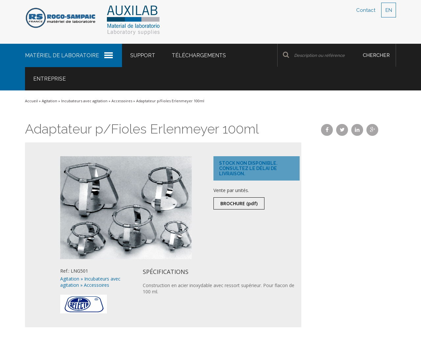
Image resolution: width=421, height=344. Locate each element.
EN (388, 10)
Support (142, 55)
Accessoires (121, 100)
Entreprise (49, 79)
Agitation (49, 100)
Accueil (31, 100)
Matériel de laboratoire (62, 55)
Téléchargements (199, 55)
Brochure (239, 203)
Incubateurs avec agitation (84, 100)
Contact (365, 10)
